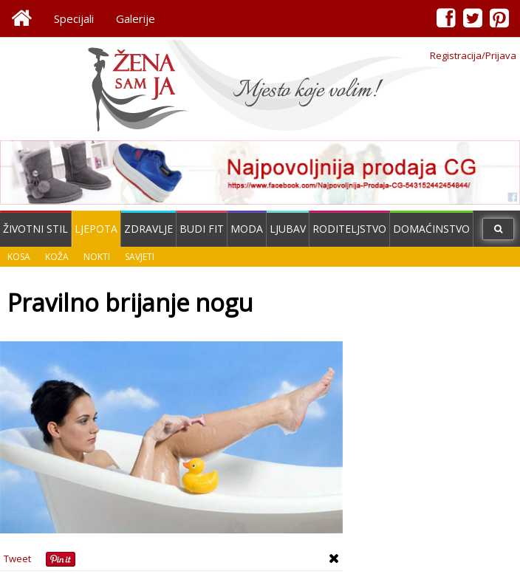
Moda (246, 229)
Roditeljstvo (349, 229)
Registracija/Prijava (473, 55)
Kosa (18, 256)
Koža (57, 256)
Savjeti (139, 256)
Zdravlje (148, 229)
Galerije (135, 18)
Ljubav (288, 229)
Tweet (17, 558)
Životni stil (35, 229)
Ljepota (96, 229)
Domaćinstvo (431, 229)
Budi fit (201, 229)
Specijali (74, 18)
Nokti (96, 256)
